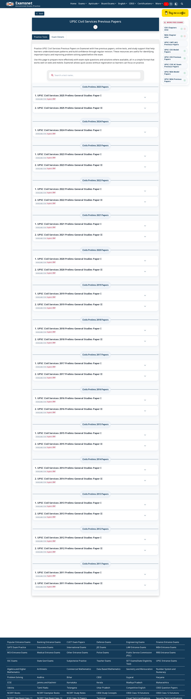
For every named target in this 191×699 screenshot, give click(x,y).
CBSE (99, 677)
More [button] (158, 3)
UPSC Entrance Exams (166, 660)
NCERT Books (13, 693)
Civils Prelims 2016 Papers (95, 389)
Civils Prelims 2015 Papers (95, 424)
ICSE (9, 682)
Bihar (69, 677)
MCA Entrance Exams (17, 652)
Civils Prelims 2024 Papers (95, 121)
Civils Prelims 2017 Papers (95, 354)
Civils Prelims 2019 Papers (95, 285)
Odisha (10, 687)
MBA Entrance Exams (166, 647)
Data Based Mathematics (108, 669)
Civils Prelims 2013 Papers (95, 494)
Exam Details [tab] (58, 37)
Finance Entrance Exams (167, 642)
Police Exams (103, 652)
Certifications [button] (145, 3)
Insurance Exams (45, 647)
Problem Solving (15, 677)
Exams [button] (81, 3)
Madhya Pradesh (134, 682)
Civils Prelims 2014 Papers (95, 459)
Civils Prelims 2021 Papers (95, 215)
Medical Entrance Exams (48, 652)
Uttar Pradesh (103, 687)
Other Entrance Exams (77, 652)
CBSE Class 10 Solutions (137, 693)
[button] (171, 4)
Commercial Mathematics (79, 669)
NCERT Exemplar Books (48, 693)
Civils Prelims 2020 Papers (95, 250)
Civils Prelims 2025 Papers (95, 86)
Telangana (72, 687)
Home (73, 3)
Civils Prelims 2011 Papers (95, 563)
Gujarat (130, 677)
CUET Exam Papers (76, 642)
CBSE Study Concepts (107, 693)
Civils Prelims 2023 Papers (95, 145)
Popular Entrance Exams (18, 642)
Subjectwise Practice (76, 660)
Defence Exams (104, 642)
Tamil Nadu (42, 687)
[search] (182, 3)
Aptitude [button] (93, 3)
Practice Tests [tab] (40, 37)
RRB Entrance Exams (166, 652)
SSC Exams (12, 660)
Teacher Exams (104, 660)
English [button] (121, 3)
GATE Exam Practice (16, 647)
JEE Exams (101, 647)
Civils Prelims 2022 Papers (95, 180)
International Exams (76, 647)
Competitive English (135, 687)
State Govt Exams (45, 660)
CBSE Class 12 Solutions (167, 693)
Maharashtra (162, 682)
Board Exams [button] (108, 3)
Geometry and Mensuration (139, 669)
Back (39, 13)
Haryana (160, 677)
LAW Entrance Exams (136, 647)
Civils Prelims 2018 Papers (95, 319)
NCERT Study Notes (76, 693)
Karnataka (72, 682)
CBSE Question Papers (167, 687)
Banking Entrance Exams (49, 642)
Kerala (100, 682)
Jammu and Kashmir (46, 682)
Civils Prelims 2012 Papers (95, 529)
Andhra (40, 677)
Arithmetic (42, 669)
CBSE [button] (131, 3)
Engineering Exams (135, 642)
